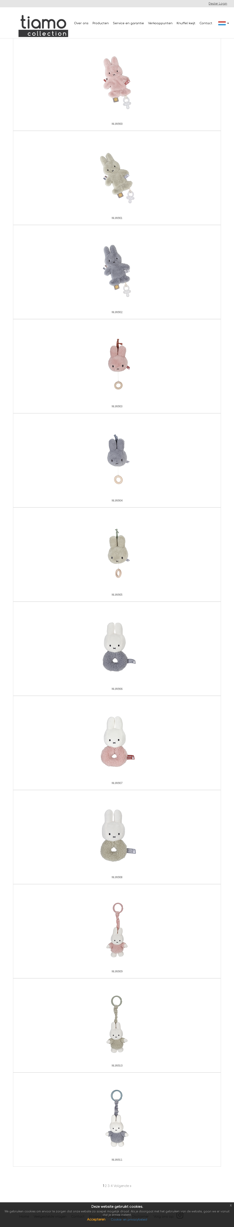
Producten (101, 23)
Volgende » (122, 1186)
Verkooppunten (160, 23)
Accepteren (96, 1219)
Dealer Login (218, 3)
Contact (205, 23)
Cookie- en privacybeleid (129, 1219)
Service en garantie (128, 23)
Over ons (81, 23)
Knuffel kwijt (186, 23)
